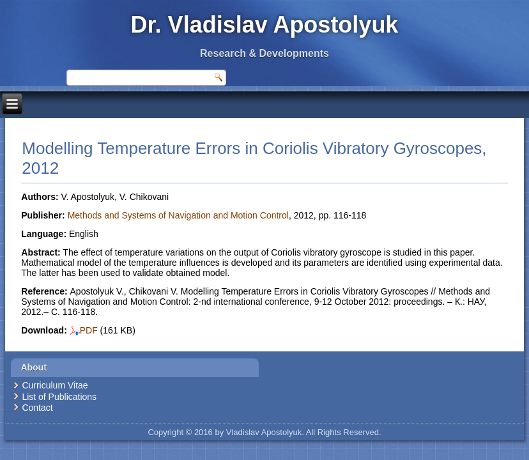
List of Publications (59, 397)
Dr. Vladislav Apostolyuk (265, 25)
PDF (84, 330)
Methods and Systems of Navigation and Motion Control (178, 215)
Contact (37, 407)
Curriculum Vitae (55, 385)
